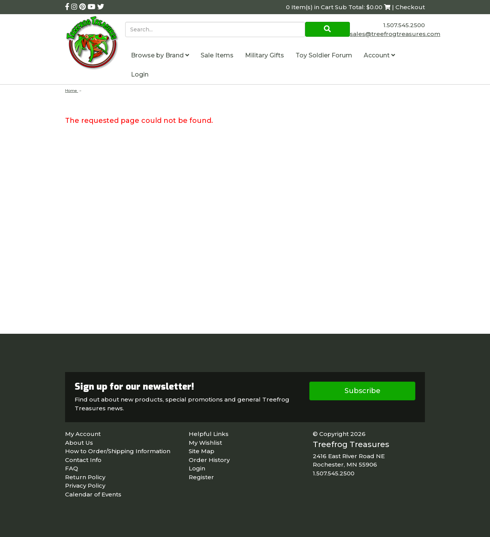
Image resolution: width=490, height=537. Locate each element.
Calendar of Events (93, 494)
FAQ (71, 468)
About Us (79, 442)
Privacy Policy (85, 485)
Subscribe (363, 391)
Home (71, 90)
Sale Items (217, 55)
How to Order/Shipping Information (117, 451)
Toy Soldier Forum (324, 55)
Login (140, 74)
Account (379, 55)
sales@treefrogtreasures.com (395, 34)
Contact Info (83, 460)
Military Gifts (264, 55)
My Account (83, 433)
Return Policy (85, 477)
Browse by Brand (160, 55)
